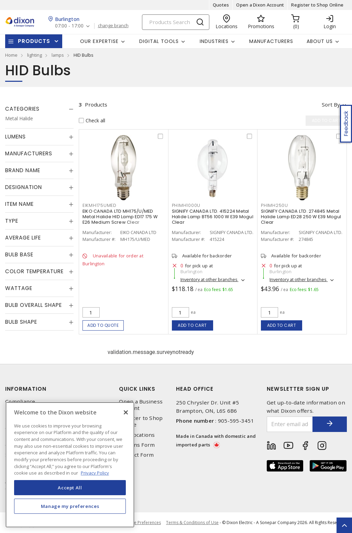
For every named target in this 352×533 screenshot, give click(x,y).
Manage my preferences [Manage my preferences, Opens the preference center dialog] (70, 506)
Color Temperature (34, 271)
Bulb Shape (21, 321)
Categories (22, 108)
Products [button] (34, 41)
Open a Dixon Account (260, 5)
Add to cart (192, 325)
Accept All (70, 488)
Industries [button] (214, 41)
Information (25, 388)
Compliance (20, 401)
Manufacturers (271, 41)
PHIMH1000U (186, 205)
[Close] (125, 412)
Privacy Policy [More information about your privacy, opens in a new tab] (95, 473)
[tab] (39, 109)
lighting (34, 55)
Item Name (19, 204)
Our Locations (137, 435)
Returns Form (137, 445)
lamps (58, 55)
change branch (113, 26)
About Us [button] (320, 41)
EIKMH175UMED (99, 205)
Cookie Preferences (142, 523)
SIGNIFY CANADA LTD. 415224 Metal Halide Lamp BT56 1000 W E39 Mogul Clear (212, 216)
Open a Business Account (141, 404)
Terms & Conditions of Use (192, 522)
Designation (23, 187)
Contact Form (136, 455)
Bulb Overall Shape (33, 305)
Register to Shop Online (317, 5)
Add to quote (103, 325)
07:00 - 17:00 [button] (69, 26)
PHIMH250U (274, 205)
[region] (70, 465)
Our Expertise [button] (99, 41)
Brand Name (22, 170)
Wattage (18, 288)
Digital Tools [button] (159, 41)
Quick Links (137, 388)
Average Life (23, 237)
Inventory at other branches (209, 279)
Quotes (221, 5)
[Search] (175, 22)
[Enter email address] (290, 424)
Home (11, 55)
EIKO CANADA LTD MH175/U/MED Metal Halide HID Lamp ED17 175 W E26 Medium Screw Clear (119, 216)
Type (11, 220)
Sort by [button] (331, 104)
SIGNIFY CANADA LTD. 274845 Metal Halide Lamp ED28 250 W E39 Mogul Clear (301, 216)
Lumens (15, 136)
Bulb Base (19, 254)
